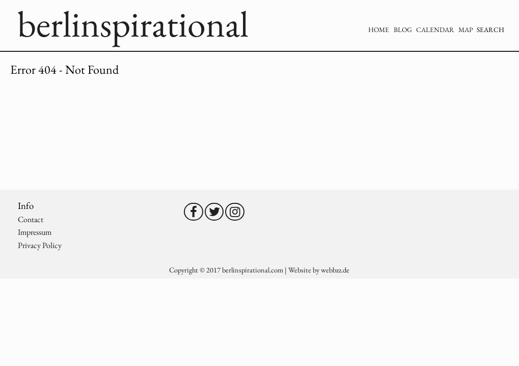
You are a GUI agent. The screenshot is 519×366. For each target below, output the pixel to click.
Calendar (435, 29)
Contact (30, 219)
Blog (403, 29)
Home (378, 29)
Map (465, 29)
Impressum (34, 232)
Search (490, 29)
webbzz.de (335, 269)
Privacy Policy (40, 245)
